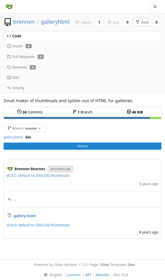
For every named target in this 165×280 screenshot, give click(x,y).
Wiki (13, 77)
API (88, 274)
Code (14, 35)
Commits (29, 112)
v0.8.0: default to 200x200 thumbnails (38, 175)
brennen (24, 21)
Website (102, 274)
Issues (19, 45)
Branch (83, 112)
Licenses (74, 274)
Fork (142, 22)
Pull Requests (25, 56)
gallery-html (25, 215)
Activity (15, 87)
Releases (21, 67)
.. (15, 199)
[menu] (52, 275)
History (82, 146)
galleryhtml (55, 21)
